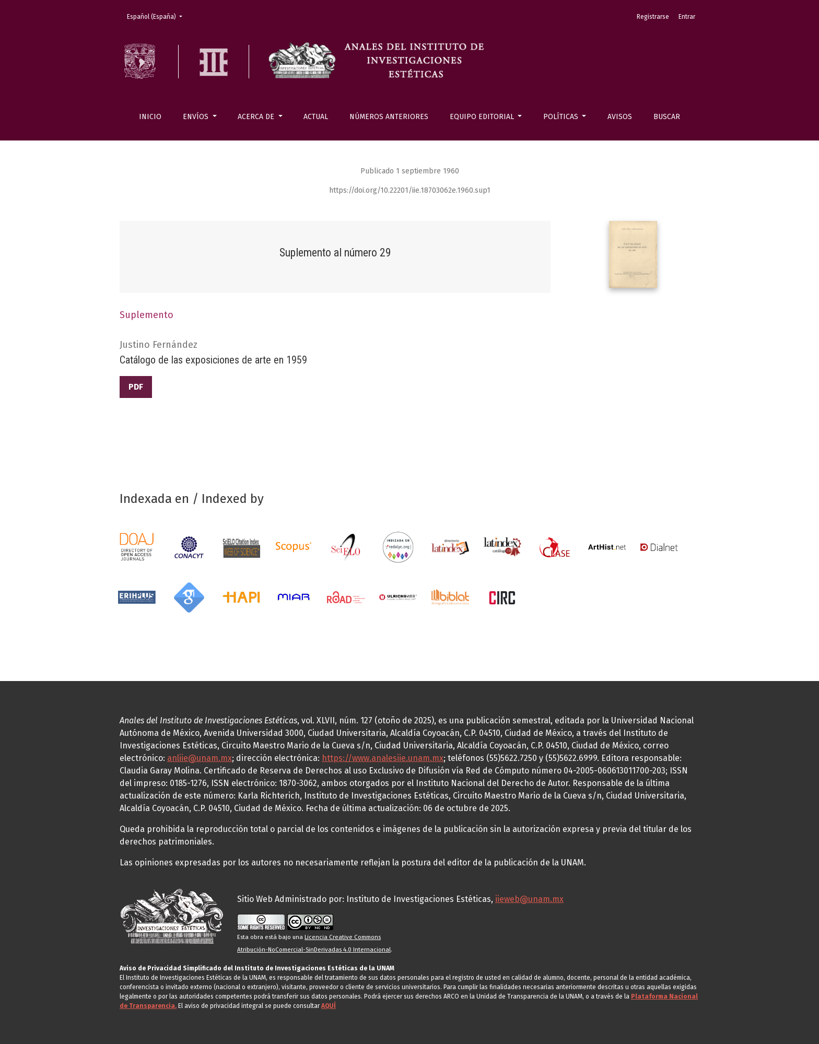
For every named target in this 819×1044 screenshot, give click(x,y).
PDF (135, 387)
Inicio (150, 116)
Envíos (196, 116)
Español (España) (157, 15)
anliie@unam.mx (199, 758)
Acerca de (257, 116)
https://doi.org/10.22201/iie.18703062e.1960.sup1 (409, 190)
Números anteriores (388, 116)
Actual (315, 116)
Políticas (561, 116)
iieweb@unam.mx (529, 899)
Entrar (686, 16)
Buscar (666, 116)
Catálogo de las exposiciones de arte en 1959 (213, 360)
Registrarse (653, 16)
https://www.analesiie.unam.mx (382, 758)
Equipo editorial (483, 116)
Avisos (619, 116)
